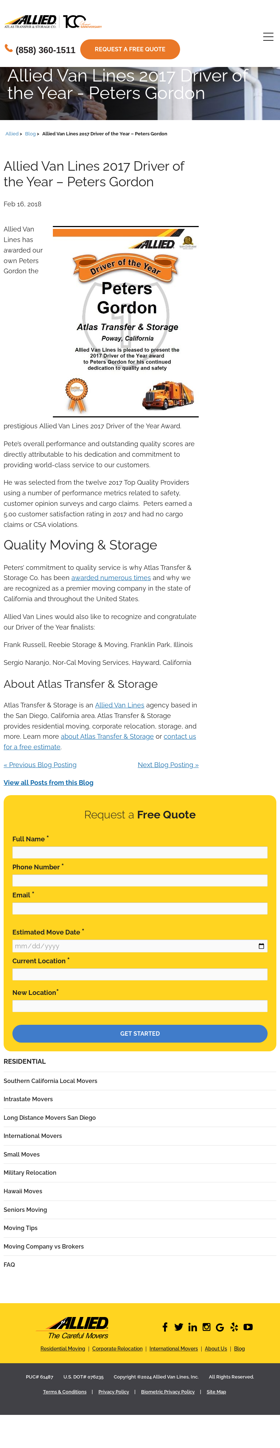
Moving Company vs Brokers (44, 1246)
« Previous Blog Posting (40, 765)
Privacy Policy (113, 1392)
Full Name (30, 838)
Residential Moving (62, 1349)
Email (23, 894)
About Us (216, 1349)
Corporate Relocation (117, 1349)
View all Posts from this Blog (48, 782)
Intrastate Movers (28, 1099)
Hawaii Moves (23, 1191)
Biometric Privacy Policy (168, 1392)
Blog (239, 1349)
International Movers (33, 1135)
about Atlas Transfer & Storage (107, 736)
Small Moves (22, 1154)
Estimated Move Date (48, 931)
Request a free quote (130, 49)
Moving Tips (21, 1228)
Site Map (216, 1392)
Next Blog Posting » (168, 765)
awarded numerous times (111, 578)
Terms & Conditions (64, 1392)
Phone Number (38, 866)
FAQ (9, 1264)
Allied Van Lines (119, 705)
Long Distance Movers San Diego (50, 1117)
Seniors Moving (25, 1209)
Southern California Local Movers (50, 1081)
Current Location (41, 960)
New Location (35, 992)
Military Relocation (30, 1172)
